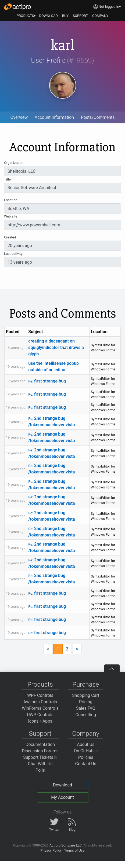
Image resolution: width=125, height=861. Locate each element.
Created (10, 237)
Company (85, 733)
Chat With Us (40, 763)
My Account (62, 797)
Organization (13, 163)
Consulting (86, 714)
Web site (10, 216)
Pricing (85, 701)
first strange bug (47, 381)
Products (40, 684)
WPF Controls (40, 695)
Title (7, 179)
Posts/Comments (98, 117)
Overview (19, 117)
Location (10, 200)
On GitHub (86, 750)
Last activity (13, 254)
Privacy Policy (51, 850)
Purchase (85, 684)
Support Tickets (40, 757)
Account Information (54, 117)
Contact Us (85, 763)
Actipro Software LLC (65, 845)
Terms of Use (74, 850)
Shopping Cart (85, 695)
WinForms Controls (40, 708)
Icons (33, 721)
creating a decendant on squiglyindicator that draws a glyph (56, 347)
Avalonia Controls (40, 701)
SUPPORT (80, 16)
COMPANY (100, 16)
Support (40, 733)
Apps (47, 721)
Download (62, 785)
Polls (40, 770)
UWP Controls (40, 714)
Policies (85, 757)
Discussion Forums (40, 750)
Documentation (40, 744)
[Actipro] (17, 6)
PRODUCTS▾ (26, 16)
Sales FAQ (85, 708)
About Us (85, 744)
